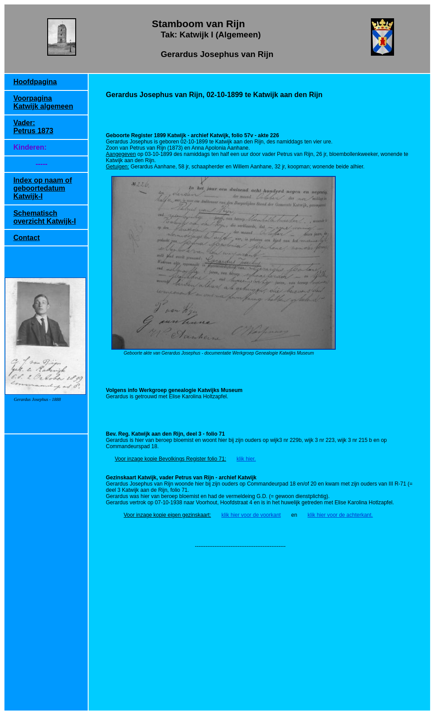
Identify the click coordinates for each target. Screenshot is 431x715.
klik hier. (246, 459)
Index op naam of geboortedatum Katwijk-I (42, 188)
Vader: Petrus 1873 (33, 127)
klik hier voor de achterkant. (340, 515)
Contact (26, 237)
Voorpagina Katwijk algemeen (43, 102)
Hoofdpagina (35, 82)
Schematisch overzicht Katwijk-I (44, 217)
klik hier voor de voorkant (251, 515)
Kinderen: (30, 147)
